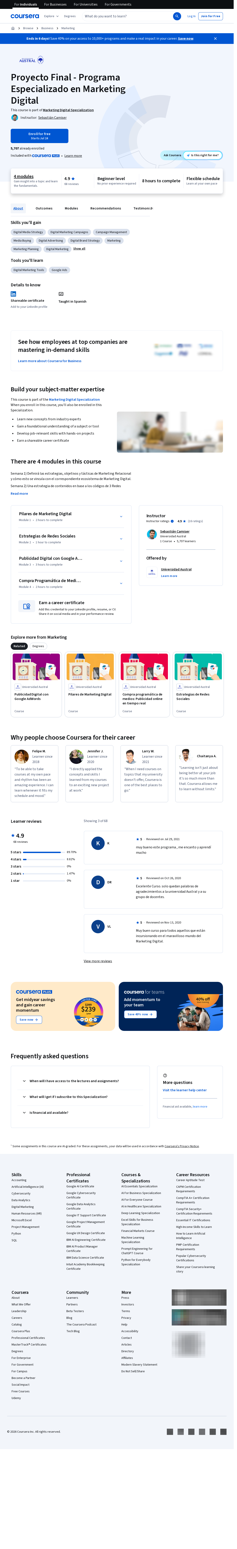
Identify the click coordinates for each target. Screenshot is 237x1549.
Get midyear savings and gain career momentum (35, 1005)
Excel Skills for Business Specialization (137, 1222)
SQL (14, 1240)
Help (124, 1324)
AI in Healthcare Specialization (141, 1206)
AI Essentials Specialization (139, 1186)
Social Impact (20, 1385)
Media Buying (22, 240)
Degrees (17, 1351)
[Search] (177, 16)
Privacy (126, 1318)
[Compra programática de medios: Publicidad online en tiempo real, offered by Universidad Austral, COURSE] (144, 699)
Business (47, 28)
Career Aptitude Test (190, 1180)
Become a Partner (23, 1378)
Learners (72, 1298)
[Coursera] (25, 16)
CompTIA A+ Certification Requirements (192, 1200)
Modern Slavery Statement (139, 1364)
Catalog (17, 1324)
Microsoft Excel (22, 1220)
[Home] (13, 28)
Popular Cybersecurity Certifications (191, 1258)
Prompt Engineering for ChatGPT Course (137, 1251)
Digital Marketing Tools (29, 270)
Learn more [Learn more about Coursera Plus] (73, 155)
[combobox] (122, 16)
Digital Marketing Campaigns (69, 232)
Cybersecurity (21, 1193)
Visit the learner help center (185, 1090)
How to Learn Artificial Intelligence (190, 1235)
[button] (70, 16)
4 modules (23, 176)
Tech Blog (73, 1331)
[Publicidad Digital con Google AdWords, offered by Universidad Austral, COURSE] (36, 696)
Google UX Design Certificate (85, 1233)
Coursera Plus (21, 1331)
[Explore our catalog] (52, 16)
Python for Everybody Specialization (136, 1262)
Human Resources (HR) (27, 1213)
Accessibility (129, 1331)
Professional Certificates (28, 1338)
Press (125, 1298)
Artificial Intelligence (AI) (28, 1187)
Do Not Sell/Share (133, 1371)
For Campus (19, 1371)
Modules (71, 208)
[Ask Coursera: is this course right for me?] (202, 155)
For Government (22, 1364)
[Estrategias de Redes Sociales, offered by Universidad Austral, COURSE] (198, 696)
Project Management (25, 1227)
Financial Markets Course (138, 1231)
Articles (126, 1344)
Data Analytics (21, 1200)
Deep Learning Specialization (140, 1213)
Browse (28, 28)
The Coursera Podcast (81, 1324)
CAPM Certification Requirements (188, 1189)
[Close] (215, 39)
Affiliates (127, 1358)
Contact (126, 1338)
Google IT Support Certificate (86, 1215)
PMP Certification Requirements (187, 1247)
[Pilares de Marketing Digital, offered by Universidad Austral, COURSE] (90, 694)
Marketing (68, 28)
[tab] (19, 646)
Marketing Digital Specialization (74, 399)
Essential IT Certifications (193, 1220)
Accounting (19, 1180)
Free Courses (21, 1391)
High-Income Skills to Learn (194, 1227)
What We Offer (21, 1304)
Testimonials (143, 208)
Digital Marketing (57, 249)
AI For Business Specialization (141, 1193)
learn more (200, 1106)
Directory (127, 1351)
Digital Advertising (51, 240)
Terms (125, 1311)
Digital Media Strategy (28, 232)
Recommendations (105, 208)
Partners (72, 1304)
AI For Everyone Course (137, 1200)
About (18, 208)
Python (16, 1233)
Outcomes (44, 208)
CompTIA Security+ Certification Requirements (194, 1211)
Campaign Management (111, 232)
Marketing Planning (26, 249)
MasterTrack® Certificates (29, 1344)
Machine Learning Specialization (132, 1239)
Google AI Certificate (80, 1186)
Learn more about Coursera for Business (49, 361)
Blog (69, 1318)
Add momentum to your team (142, 1002)
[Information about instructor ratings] (172, 521)
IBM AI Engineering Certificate (86, 1240)
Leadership (19, 1311)
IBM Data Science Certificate (85, 1258)
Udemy (16, 1398)
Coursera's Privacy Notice (182, 1146)
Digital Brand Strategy (85, 240)
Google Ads (59, 270)
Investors (127, 1304)
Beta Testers (75, 1311)
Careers (17, 1318)
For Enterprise (21, 1358)
